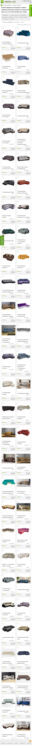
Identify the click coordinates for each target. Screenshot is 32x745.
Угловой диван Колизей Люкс (21, 735)
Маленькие (5, 17)
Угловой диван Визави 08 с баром (7, 686)
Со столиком (5, 19)
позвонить (3, 743)
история (16, 743)
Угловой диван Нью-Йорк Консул (23, 662)
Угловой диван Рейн (23, 116)
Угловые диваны (17, 5)
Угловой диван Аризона (21, 614)
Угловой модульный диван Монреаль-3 (7, 516)
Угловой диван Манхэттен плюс (7, 662)
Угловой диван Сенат (23, 711)
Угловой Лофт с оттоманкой (6, 589)
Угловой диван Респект (6, 367)
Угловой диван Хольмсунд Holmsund (23, 91)
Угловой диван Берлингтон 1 (21, 291)
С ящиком (11, 19)
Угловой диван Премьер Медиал (22, 192)
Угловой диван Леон (23, 43)
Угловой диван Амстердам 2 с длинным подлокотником (21, 142)
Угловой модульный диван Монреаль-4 (7, 291)
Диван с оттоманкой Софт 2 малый (8, 565)
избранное (22, 743)
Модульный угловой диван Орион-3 (8, 417)
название (17, 22)
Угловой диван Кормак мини (21, 315)
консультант (10, 743)
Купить (13, 48)
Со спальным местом (14, 15)
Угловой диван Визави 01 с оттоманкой (6, 340)
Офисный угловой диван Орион (22, 541)
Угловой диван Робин (23, 393)
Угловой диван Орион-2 (21, 565)
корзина (29, 742)
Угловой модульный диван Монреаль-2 (23, 340)
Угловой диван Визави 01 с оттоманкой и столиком (21, 367)
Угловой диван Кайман (21, 442)
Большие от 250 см (13, 17)
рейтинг (11, 22)
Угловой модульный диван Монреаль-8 (7, 492)
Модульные (23, 15)
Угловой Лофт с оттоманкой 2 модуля (21, 241)
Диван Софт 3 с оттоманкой (21, 492)
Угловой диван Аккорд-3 (21, 417)
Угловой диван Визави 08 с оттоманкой (6, 442)
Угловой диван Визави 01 (21, 516)
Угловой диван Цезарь (6, 393)
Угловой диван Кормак (6, 541)
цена (23, 22)
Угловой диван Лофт (8, 192)
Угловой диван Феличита (21, 266)
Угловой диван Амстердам (6, 115)
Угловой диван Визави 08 (21, 468)
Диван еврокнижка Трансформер (22, 167)
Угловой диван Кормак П (6, 711)
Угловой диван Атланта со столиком (23, 216)
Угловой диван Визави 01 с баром (7, 315)
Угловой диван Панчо (23, 589)
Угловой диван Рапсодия (6, 614)
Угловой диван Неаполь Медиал (7, 43)
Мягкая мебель (7, 5)
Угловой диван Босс (7, 468)
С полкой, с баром (23, 17)
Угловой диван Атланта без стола (7, 167)
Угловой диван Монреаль (6, 67)
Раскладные (5, 15)
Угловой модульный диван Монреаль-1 (23, 686)
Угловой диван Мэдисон (6, 266)
